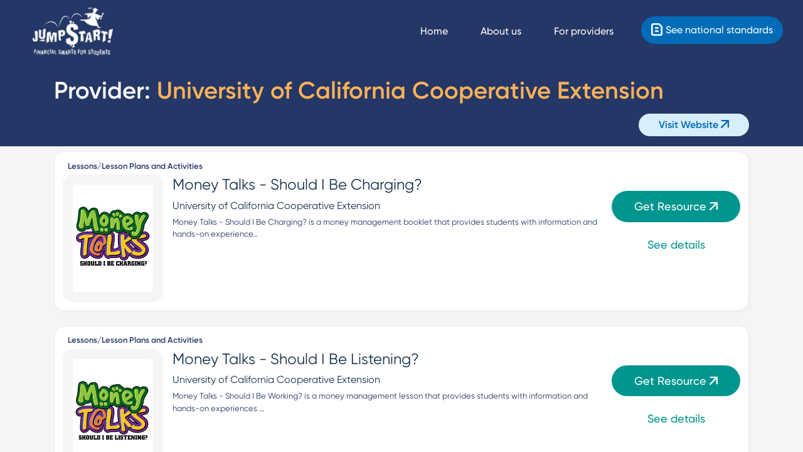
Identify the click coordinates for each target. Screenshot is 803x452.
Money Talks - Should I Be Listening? (296, 359)
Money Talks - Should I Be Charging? (297, 184)
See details (676, 244)
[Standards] (712, 30)
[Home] (73, 32)
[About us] (512, 31)
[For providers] (595, 31)
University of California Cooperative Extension (276, 206)
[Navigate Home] (445, 31)
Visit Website (694, 125)
